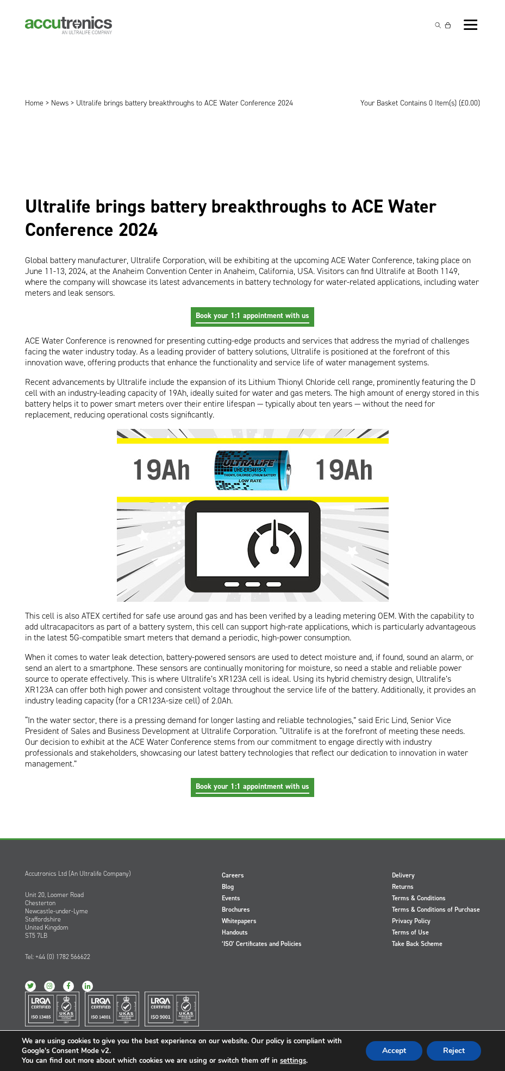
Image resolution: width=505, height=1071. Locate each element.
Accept (394, 1050)
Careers (233, 875)
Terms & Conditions (419, 898)
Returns (403, 886)
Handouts (235, 932)
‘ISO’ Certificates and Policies (262, 943)
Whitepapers (239, 921)
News (59, 103)
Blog (228, 886)
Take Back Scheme (417, 943)
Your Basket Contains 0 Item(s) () (420, 103)
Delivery (403, 875)
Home (34, 103)
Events (231, 898)
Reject (454, 1050)
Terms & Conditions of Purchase (436, 909)
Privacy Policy (411, 921)
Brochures (236, 909)
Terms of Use (410, 932)
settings (293, 1061)
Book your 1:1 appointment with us (252, 315)
